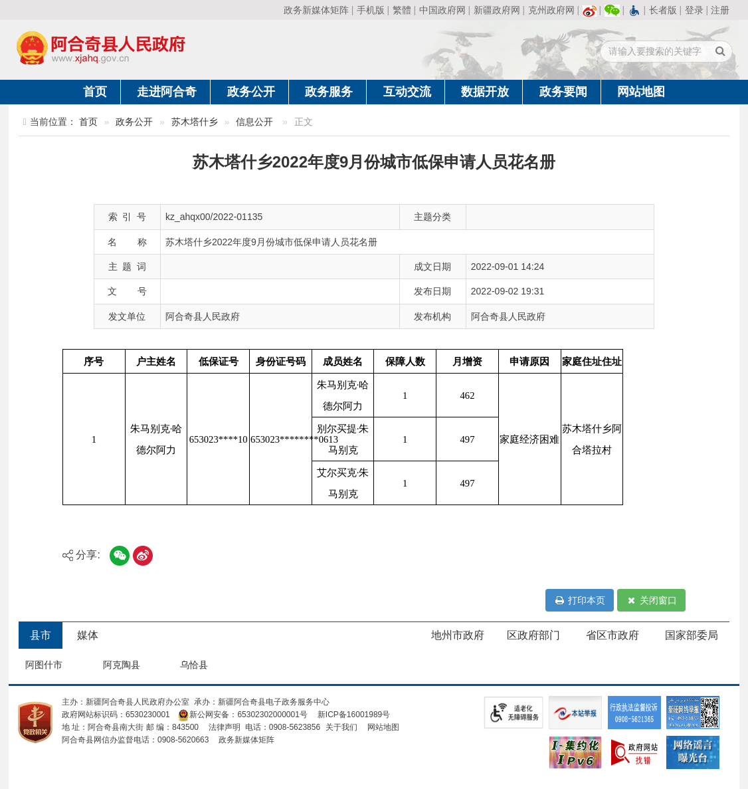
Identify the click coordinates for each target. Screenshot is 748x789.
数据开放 (485, 91)
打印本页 (579, 600)
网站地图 (641, 91)
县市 (40, 635)
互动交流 (407, 91)
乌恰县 (194, 664)
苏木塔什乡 (194, 122)
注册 (720, 10)
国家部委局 (691, 635)
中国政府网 (442, 10)
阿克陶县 (121, 664)
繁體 (402, 10)
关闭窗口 (651, 600)
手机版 (371, 10)
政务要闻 (563, 91)
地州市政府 (457, 635)
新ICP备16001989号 (354, 714)
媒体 (87, 635)
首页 (95, 91)
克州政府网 (551, 10)
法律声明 (224, 727)
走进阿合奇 (167, 91)
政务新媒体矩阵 (316, 10)
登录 (694, 10)
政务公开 (251, 91)
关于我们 (341, 727)
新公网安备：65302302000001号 (242, 714)
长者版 (663, 10)
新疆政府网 (497, 10)
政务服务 (329, 91)
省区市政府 (612, 635)
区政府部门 (533, 635)
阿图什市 (43, 664)
